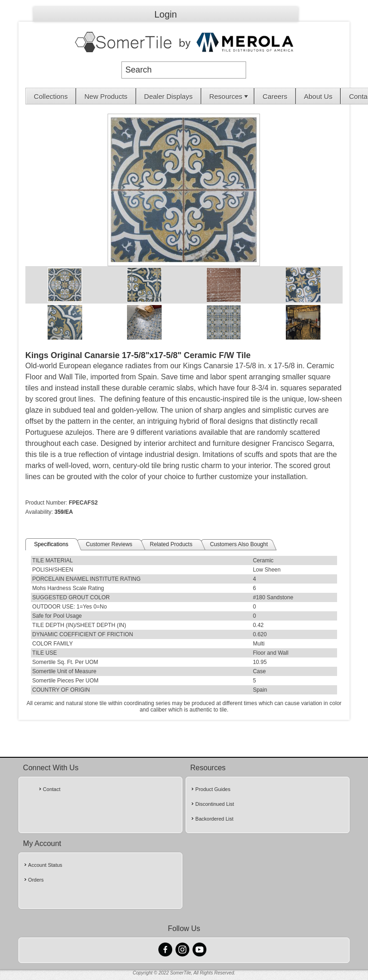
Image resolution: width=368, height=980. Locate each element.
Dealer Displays (168, 96)
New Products (105, 96)
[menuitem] (51, 96)
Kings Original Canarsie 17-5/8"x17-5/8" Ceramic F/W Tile (138, 355)
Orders (36, 880)
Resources (229, 96)
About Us (318, 96)
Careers (275, 96)
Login (165, 14)
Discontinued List (214, 804)
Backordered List (214, 819)
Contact (51, 789)
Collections (50, 96)
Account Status (45, 865)
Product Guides (212, 789)
